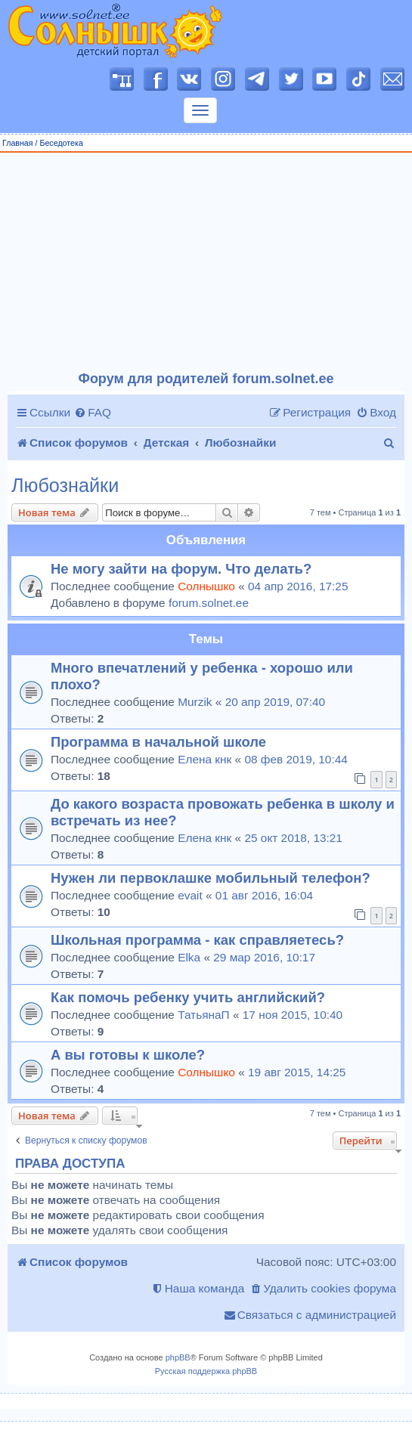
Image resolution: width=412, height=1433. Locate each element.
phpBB (178, 1357)
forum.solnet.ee (209, 602)
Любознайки (65, 485)
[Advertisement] (206, 262)
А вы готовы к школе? (128, 1055)
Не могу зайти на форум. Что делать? (181, 569)
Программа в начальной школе (158, 742)
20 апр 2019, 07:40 (275, 701)
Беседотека (60, 142)
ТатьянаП (203, 1014)
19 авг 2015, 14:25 (296, 1072)
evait (190, 895)
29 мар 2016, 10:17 (264, 957)
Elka (189, 957)
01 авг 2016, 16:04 (264, 895)
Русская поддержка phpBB (206, 1371)
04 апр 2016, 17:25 (298, 586)
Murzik (195, 701)
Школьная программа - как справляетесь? (197, 940)
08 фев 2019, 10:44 (295, 759)
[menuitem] (92, 413)
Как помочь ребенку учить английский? (188, 997)
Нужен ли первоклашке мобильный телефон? (210, 878)
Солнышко (206, 586)
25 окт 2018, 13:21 (293, 837)
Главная (17, 142)
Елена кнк (204, 759)
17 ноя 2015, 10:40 (292, 1014)
